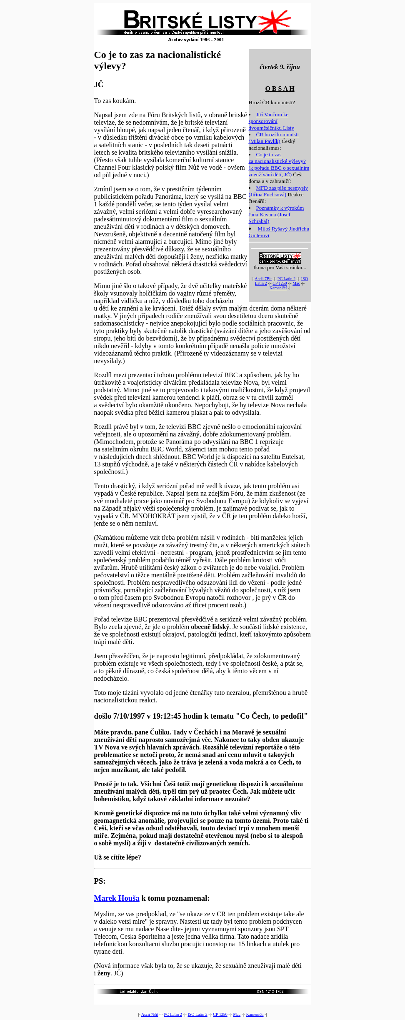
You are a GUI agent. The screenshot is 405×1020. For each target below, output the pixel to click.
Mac (296, 283)
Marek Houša (117, 898)
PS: (100, 881)
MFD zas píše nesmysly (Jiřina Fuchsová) (278, 191)
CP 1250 (279, 283)
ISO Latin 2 (197, 1014)
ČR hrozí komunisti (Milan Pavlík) (274, 137)
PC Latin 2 (286, 278)
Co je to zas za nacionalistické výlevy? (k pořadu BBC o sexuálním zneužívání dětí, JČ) (279, 164)
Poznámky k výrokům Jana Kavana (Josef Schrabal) (276, 214)
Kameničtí (278, 288)
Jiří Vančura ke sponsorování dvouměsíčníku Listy (271, 121)
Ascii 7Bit (263, 278)
